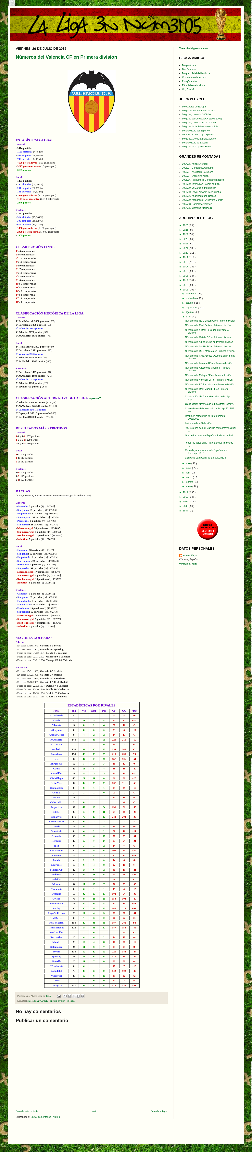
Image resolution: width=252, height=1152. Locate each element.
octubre (190, 302)
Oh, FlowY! (188, 89)
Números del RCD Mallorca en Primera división (209, 351)
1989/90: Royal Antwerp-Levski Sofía (201, 192)
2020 (186, 252)
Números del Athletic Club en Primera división (209, 342)
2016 (186, 271)
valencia (71, 1001)
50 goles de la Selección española (200, 126)
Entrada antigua (159, 1111)
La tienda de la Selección (198, 423)
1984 (186, 510)
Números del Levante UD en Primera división (208, 363)
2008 (186, 506)
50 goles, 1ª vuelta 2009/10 (196, 114)
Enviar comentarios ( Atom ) (45, 1117)
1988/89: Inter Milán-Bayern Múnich (201, 184)
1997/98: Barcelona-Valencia (197, 204)
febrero (190, 482)
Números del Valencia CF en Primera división (66, 57)
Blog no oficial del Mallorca (196, 73)
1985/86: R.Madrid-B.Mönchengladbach (203, 179)
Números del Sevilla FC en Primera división (208, 346)
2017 (186, 266)
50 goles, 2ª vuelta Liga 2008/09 (199, 122)
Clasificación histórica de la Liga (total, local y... (209, 404)
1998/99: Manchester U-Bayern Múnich (202, 200)
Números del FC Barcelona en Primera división (209, 384)
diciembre (191, 293)
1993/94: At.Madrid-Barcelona (197, 172)
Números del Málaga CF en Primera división (208, 375)
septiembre (192, 307)
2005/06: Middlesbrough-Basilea (199, 196)
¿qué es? (95, 398)
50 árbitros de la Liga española (198, 134)
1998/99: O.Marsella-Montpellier (199, 188)
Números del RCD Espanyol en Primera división (210, 320)
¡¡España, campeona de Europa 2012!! (205, 457)
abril (188, 472)
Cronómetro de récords (194, 77)
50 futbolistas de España (195, 142)
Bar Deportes (189, 69)
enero (189, 486)
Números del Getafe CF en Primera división (208, 337)
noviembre (191, 298)
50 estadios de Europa (194, 106)
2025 (186, 229)
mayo (189, 468)
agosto (189, 312)
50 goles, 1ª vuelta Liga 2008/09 (199, 138)
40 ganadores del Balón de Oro (198, 110)
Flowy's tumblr (189, 81)
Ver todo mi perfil (188, 564)
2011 (186, 492)
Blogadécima (189, 65)
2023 (186, 239)
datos (30, 1001)
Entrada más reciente (27, 1111)
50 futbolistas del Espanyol (196, 130)
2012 (186, 289)
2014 (186, 280)
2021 (186, 248)
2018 (186, 262)
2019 (186, 257)
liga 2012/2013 (41, 1001)
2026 (186, 225)
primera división (58, 1001)
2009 (186, 501)
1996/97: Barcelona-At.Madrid (197, 167)
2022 (186, 243)
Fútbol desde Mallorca (193, 85)
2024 (186, 234)
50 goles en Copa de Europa (197, 146)
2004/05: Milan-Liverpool (195, 164)
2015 (186, 276)
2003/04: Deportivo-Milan (195, 176)
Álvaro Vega (190, 555)
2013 (186, 285)
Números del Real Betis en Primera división (208, 325)
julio (188, 316)
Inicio (94, 1111)
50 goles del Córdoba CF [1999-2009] (202, 118)
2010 (186, 497)
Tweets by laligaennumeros (193, 48)
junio (188, 463)
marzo (189, 477)
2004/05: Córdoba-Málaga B (197, 208)
